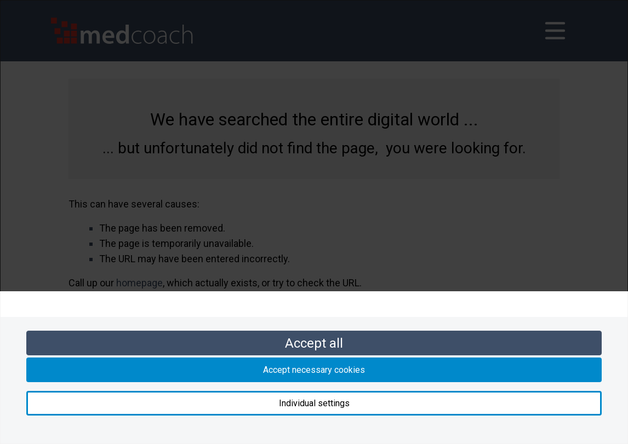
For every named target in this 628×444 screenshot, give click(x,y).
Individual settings (314, 403)
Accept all (314, 343)
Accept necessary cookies (314, 370)
